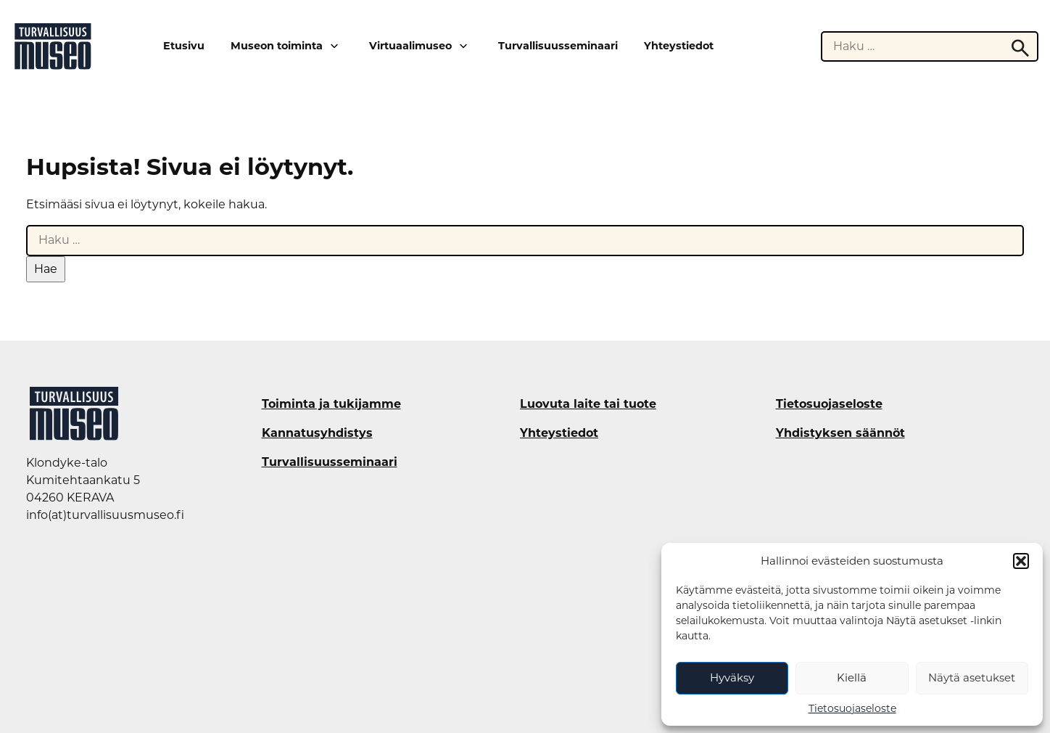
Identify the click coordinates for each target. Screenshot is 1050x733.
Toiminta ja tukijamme (331, 404)
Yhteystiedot (679, 46)
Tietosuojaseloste (852, 708)
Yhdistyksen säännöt (840, 433)
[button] (1021, 561)
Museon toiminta (277, 45)
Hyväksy (732, 677)
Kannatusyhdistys (317, 433)
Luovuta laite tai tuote (588, 404)
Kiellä (852, 677)
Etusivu (183, 46)
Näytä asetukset (971, 677)
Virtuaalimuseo (410, 45)
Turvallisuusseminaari (558, 46)
